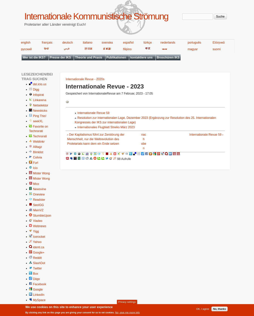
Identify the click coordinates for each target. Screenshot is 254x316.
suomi (217, 49)
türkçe (148, 42)
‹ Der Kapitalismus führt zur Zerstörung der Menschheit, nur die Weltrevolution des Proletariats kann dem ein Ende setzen (95, 139)
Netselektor (40, 105)
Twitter (37, 268)
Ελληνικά (219, 42)
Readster (39, 199)
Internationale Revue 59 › (206, 134)
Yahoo (37, 242)
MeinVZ (38, 210)
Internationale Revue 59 (93, 113)
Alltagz (37, 146)
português (194, 42)
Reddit (37, 257)
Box (35, 273)
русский (26, 49)
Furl (35, 162)
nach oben (143, 141)
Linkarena (39, 100)
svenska (107, 42)
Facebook (39, 284)
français (47, 42)
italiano (88, 42)
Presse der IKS (60, 57)
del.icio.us (39, 84)
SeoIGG (38, 205)
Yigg (36, 231)
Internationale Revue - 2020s (85, 79)
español (128, 42)
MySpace (39, 300)
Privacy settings (127, 302)
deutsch (67, 42)
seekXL (38, 121)
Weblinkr (39, 141)
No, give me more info (127, 313)
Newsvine (39, 189)
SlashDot (39, 263)
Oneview (39, 194)
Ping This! (39, 116)
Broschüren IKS (168, 57)
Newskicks (40, 110)
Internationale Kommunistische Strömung (96, 16)
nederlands (167, 42)
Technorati (40, 136)
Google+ (38, 252)
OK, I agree (202, 309)
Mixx (36, 183)
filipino (127, 49)
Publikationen (116, 57)
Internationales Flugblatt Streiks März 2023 (106, 127)
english (26, 42)
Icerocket (39, 236)
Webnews (39, 226)
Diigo (36, 279)
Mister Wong (41, 173)
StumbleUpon (42, 215)
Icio (35, 168)
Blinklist (38, 152)
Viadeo (37, 220)
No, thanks (219, 309)
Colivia (37, 157)
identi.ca (38, 247)
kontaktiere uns (141, 57)
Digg (36, 89)
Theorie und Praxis (88, 57)
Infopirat (38, 94)
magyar (193, 49)
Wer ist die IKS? (34, 57)
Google (38, 289)
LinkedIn (38, 294)
